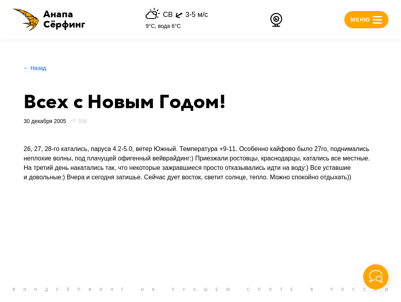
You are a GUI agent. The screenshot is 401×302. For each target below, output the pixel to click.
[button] (49, 19)
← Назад (35, 68)
